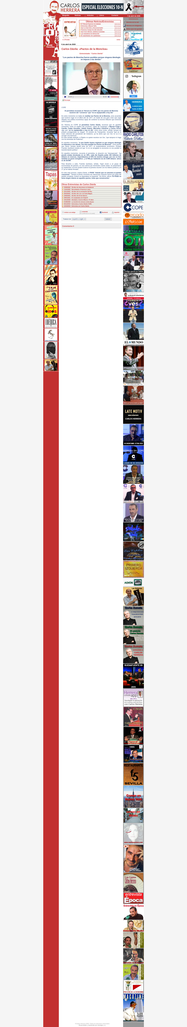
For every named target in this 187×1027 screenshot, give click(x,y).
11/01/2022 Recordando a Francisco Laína (77, 189)
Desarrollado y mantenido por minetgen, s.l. (92, 1025)
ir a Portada (66, 39)
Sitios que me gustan (134, 29)
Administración (133, 19)
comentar (85, 211)
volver (118, 39)
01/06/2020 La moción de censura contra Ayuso (79, 202)
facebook (105, 212)
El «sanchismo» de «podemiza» (91, 35)
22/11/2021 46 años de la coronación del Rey (78, 191)
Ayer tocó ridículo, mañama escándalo (93, 31)
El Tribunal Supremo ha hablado (91, 24)
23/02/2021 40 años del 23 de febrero (75, 195)
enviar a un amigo (69, 212)
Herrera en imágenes (134, 26)
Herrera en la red (132, 22)
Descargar (67, 100)
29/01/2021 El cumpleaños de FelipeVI (76, 197)
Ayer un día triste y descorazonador (92, 28)
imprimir (116, 212)
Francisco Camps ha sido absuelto (91, 30)
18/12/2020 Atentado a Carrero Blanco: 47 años (79, 200)
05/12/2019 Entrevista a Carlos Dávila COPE (78, 204)
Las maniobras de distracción (90, 33)
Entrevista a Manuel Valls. (89, 26)
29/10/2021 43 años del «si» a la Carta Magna (78, 193)
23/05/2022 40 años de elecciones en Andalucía (79, 187)
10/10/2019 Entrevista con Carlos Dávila (76, 206)
